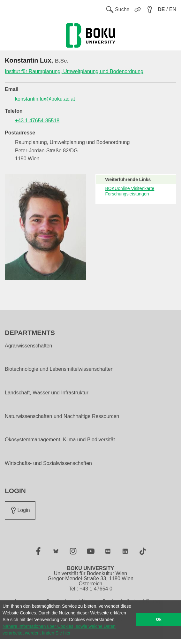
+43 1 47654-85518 (37, 120)
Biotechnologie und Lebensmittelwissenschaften (59, 369)
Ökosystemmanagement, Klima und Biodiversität (60, 439)
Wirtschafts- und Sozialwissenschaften (48, 463)
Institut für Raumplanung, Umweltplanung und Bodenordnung (74, 71)
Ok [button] (159, 619)
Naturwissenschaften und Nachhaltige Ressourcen (62, 416)
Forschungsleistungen (127, 193)
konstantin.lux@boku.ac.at (45, 99)
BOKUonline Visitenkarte (130, 188)
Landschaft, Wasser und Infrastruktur (46, 392)
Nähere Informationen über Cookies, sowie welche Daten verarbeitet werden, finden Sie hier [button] (59, 629)
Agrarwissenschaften (28, 345)
